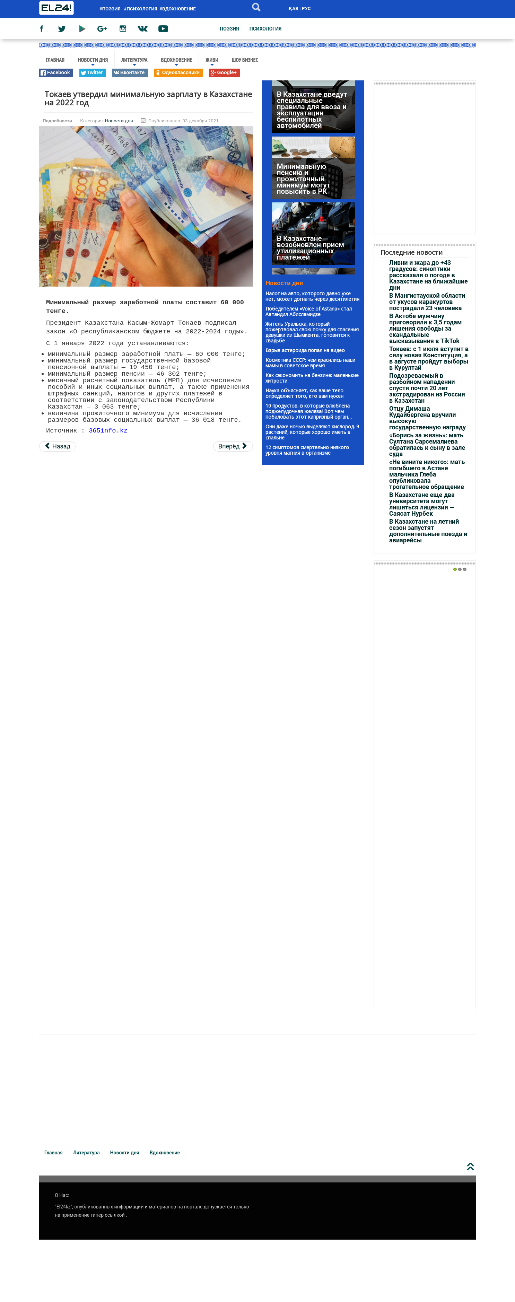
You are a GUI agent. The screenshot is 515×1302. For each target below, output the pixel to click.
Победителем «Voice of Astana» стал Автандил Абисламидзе (308, 311)
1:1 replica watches (172, 1023)
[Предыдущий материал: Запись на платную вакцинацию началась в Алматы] (57, 446)
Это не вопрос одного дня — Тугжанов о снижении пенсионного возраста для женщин (301, 248)
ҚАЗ (293, 8)
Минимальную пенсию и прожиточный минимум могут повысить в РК (303, 122)
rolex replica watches (59, 1023)
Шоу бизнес (245, 59)
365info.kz (108, 430)
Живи (212, 62)
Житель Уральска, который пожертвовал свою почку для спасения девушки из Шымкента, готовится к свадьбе (312, 332)
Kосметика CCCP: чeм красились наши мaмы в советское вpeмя (310, 363)
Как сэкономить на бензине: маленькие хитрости (312, 378)
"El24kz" (63, 1206)
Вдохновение (176, 62)
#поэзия (111, 8)
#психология (140, 8)
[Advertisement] (146, 506)
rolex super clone (224, 1023)
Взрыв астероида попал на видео (305, 350)
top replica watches (117, 1023)
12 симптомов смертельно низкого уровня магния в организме (307, 450)
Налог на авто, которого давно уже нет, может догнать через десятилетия (312, 296)
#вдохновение (177, 8)
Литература (134, 62)
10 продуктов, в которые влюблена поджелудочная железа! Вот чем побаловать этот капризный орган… (308, 411)
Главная (55, 59)
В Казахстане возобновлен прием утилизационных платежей (310, 191)
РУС (306, 8)
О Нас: (62, 1195)
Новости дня (93, 62)
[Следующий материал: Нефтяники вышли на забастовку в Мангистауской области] (233, 446)
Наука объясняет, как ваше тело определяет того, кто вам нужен (304, 393)
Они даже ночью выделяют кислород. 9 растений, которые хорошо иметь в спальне (312, 432)
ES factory (14, 1023)
